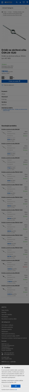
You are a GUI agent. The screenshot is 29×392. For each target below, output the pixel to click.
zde (16, 389)
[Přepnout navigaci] (2, 2)
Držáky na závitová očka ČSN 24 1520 (12, 13)
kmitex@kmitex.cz (8, 354)
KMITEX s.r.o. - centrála (9, 361)
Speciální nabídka (7, 314)
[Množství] (7, 77)
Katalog (4, 312)
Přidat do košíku (14, 81)
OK (16, 386)
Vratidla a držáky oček (18, 12)
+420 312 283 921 (8, 353)
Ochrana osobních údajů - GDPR (10, 336)
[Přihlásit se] (20, 2)
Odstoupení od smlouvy (8, 333)
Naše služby (5, 310)
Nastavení (6, 386)
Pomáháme (5, 316)
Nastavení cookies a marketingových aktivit (14, 338)
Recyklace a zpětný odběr (9, 319)
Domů (4, 12)
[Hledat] (16, 2)
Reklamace (5, 331)
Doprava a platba (7, 329)
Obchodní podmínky (7, 327)
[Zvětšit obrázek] (14, 32)
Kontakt (4, 341)
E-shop (10, 12)
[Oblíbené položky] (24, 2)
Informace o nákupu (7, 325)
